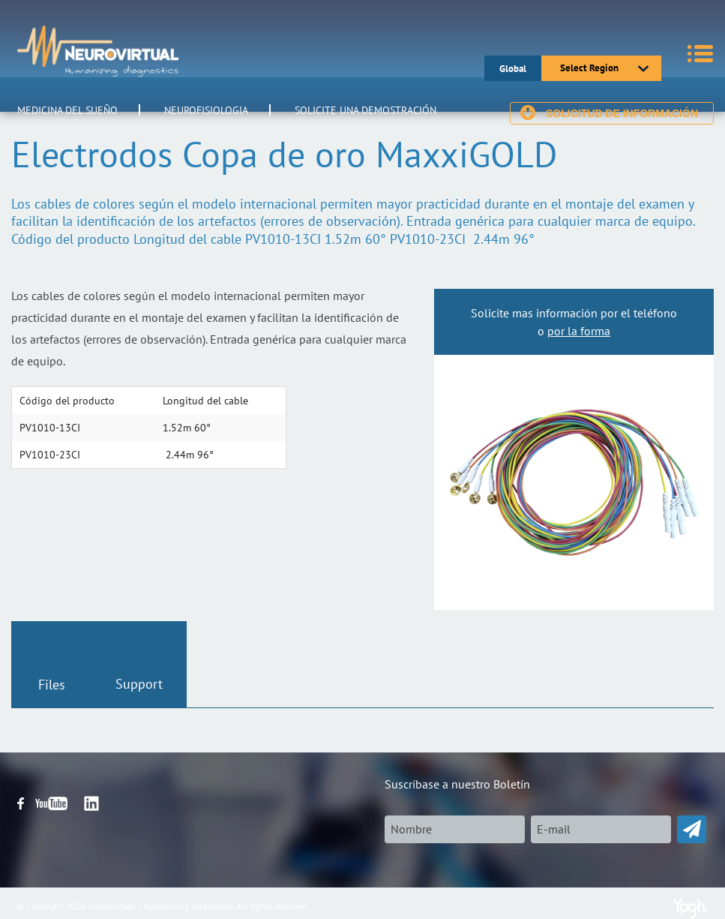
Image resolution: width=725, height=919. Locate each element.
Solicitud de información (622, 113)
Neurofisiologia (206, 110)
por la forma (578, 330)
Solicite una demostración (365, 110)
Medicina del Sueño (67, 110)
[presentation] (499, 872)
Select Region (589, 68)
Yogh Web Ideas (691, 908)
